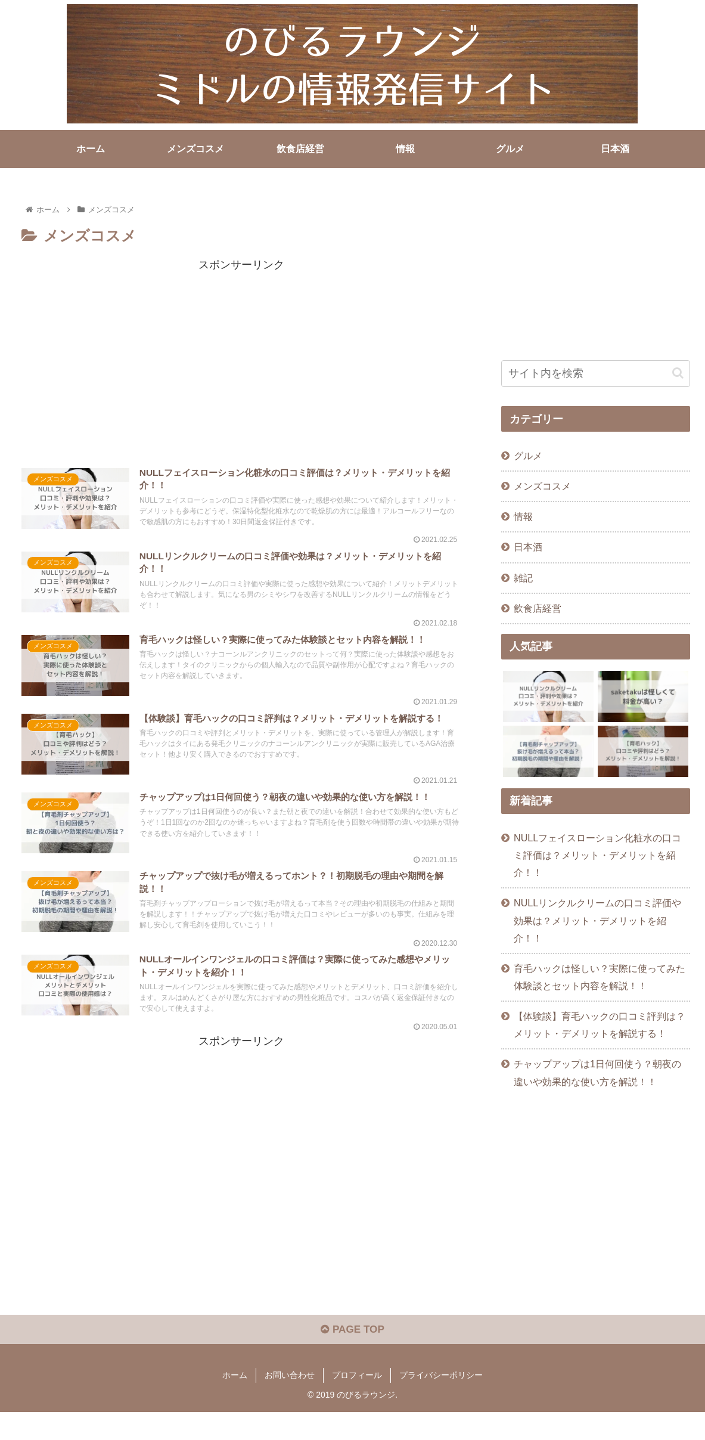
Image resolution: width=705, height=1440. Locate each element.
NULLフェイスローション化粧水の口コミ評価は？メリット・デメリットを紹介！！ (597, 854)
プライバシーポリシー (441, 1403)
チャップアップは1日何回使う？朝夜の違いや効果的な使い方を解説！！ (597, 1072)
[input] (595, 373)
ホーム (234, 1403)
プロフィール (357, 1403)
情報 (523, 516)
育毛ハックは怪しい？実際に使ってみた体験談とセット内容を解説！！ (599, 976)
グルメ (528, 455)
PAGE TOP (352, 1358)
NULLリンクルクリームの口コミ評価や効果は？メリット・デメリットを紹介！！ (597, 920)
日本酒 (528, 546)
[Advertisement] (241, 357)
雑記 (523, 577)
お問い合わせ (290, 1403)
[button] (677, 373)
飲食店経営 (537, 607)
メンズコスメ (542, 486)
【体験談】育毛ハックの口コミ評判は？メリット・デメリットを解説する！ (599, 1025)
